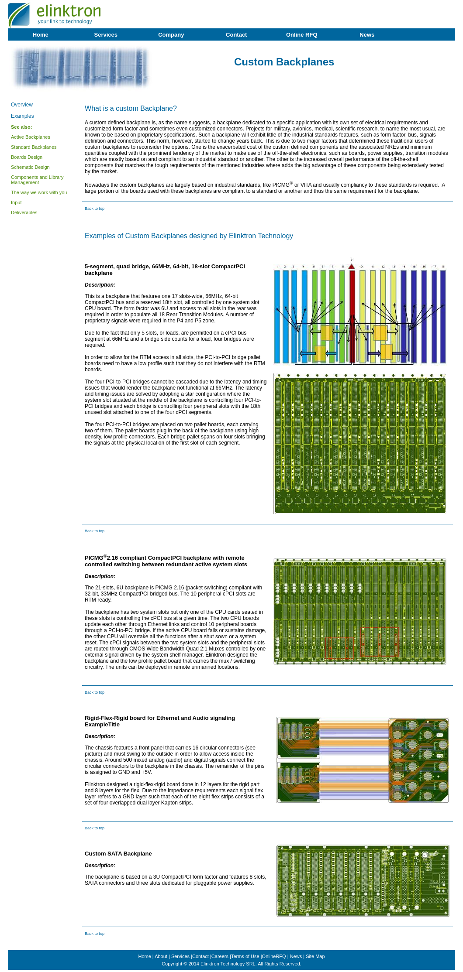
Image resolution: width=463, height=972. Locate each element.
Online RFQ (302, 34)
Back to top (94, 208)
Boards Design (26, 157)
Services (106, 34)
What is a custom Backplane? (131, 108)
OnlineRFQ (274, 956)
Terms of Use (245, 956)
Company (171, 34)
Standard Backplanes (34, 147)
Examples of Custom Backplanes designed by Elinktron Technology (189, 236)
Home (40, 34)
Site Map (315, 956)
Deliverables (24, 212)
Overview (22, 105)
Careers (219, 956)
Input (16, 202)
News (366, 34)
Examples (22, 116)
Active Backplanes (30, 137)
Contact (236, 34)
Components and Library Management (37, 180)
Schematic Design (30, 167)
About (161, 956)
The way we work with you (39, 192)
